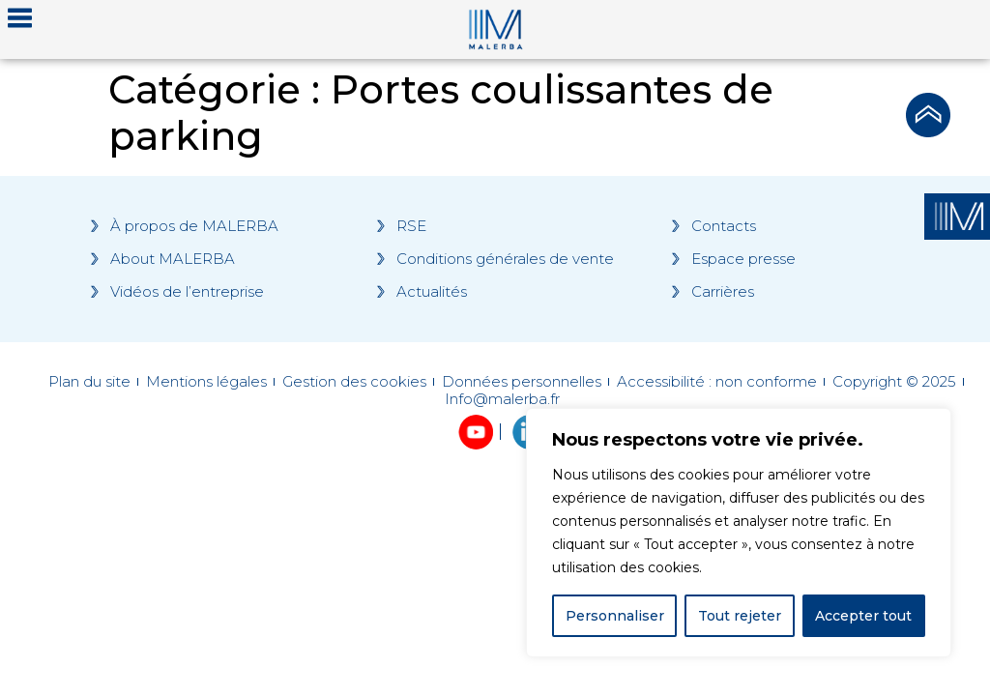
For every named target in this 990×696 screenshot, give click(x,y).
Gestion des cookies (354, 382)
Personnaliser (615, 615)
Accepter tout (863, 615)
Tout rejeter (739, 615)
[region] (738, 532)
